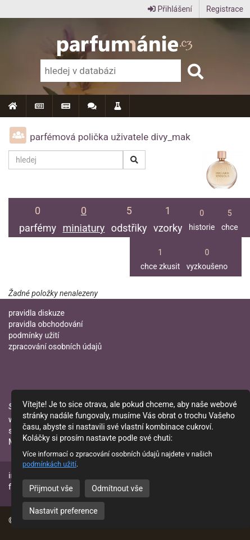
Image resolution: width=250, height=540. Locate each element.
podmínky (34, 335)
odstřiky (129, 215)
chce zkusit (160, 256)
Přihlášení (170, 8)
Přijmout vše (51, 488)
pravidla (36, 312)
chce (229, 216)
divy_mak (170, 136)
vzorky (168, 215)
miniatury (84, 215)
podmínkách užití (49, 464)
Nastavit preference (63, 510)
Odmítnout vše (117, 488)
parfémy (37, 215)
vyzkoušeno (207, 256)
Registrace (224, 8)
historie (202, 216)
